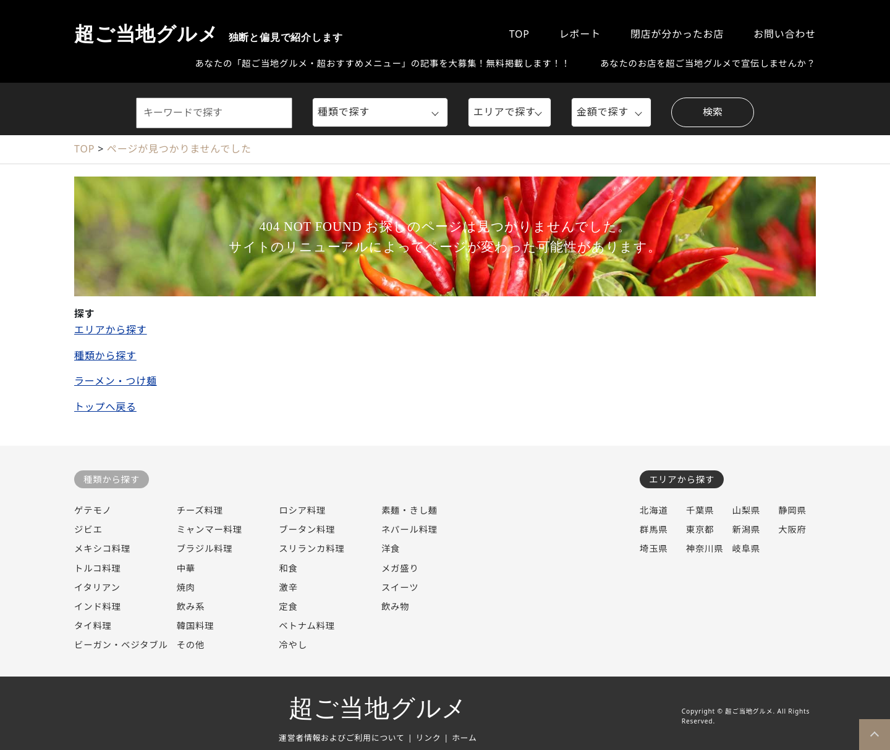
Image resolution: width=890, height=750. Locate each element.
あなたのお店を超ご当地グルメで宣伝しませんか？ (708, 63)
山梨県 (746, 510)
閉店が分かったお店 (677, 34)
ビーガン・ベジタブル (121, 645)
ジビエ (88, 529)
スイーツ (399, 587)
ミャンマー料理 (209, 529)
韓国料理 (195, 625)
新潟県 (746, 529)
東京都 (700, 529)
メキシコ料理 (102, 548)
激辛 (288, 587)
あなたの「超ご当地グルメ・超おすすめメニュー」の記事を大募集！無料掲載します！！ (382, 63)
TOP (519, 34)
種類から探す (105, 355)
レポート (580, 34)
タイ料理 (93, 625)
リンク (428, 737)
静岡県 (792, 510)
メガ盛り (400, 568)
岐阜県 (746, 548)
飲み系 (191, 606)
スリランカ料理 (311, 548)
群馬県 (654, 529)
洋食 (390, 548)
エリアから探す (110, 329)
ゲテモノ (93, 510)
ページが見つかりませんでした (179, 149)
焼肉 (186, 587)
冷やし (293, 645)
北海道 (654, 510)
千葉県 (700, 510)
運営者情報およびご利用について (342, 737)
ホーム (464, 737)
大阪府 (792, 529)
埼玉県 (654, 548)
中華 (186, 568)
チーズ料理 (200, 510)
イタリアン (97, 587)
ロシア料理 (302, 510)
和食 (288, 568)
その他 (191, 645)
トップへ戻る (105, 407)
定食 (288, 606)
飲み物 (395, 606)
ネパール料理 (409, 529)
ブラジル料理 (205, 548)
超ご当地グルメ (208, 34)
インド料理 (97, 606)
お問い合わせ (784, 34)
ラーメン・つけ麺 (115, 381)
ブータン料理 (307, 529)
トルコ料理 (97, 568)
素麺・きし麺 (409, 510)
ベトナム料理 (307, 625)
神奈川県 (705, 548)
